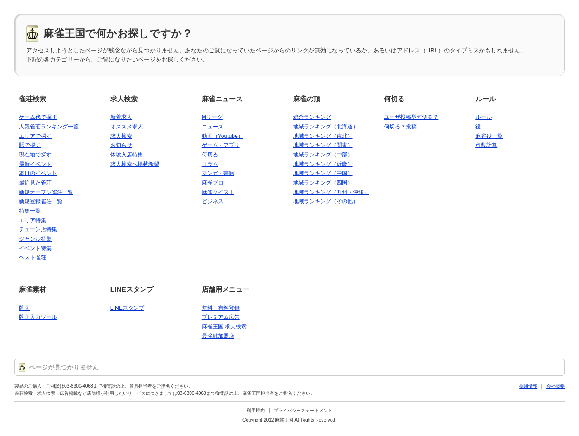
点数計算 (486, 145)
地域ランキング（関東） (323, 145)
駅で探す (30, 145)
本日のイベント (38, 173)
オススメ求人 (126, 126)
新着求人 (121, 117)
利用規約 (256, 410)
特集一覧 (30, 211)
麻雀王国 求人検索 (224, 326)
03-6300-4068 (78, 386)
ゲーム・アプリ (221, 145)
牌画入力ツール (38, 317)
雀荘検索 (32, 99)
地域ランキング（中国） (323, 173)
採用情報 (528, 386)
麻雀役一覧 (489, 136)
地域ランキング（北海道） (325, 126)
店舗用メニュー (225, 289)
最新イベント (35, 164)
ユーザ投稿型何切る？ (411, 117)
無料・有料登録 (221, 308)
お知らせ (121, 145)
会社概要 (555, 386)
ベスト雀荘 (32, 257)
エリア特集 (32, 220)
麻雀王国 (284, 419)
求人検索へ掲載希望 (134, 164)
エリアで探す (35, 136)
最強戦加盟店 (218, 336)
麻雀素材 (32, 289)
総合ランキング (312, 117)
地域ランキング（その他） (325, 201)
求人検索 (124, 99)
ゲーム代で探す (38, 117)
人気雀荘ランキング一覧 (49, 126)
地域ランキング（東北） (323, 136)
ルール (485, 99)
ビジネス (212, 201)
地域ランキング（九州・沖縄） (331, 192)
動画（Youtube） (222, 136)
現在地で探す (35, 155)
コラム (210, 164)
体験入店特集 (126, 155)
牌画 (24, 308)
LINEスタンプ (131, 289)
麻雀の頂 (306, 99)
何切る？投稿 (400, 126)
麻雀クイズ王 (218, 192)
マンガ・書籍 (218, 173)
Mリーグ (212, 117)
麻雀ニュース (222, 99)
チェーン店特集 (38, 229)
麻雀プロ (212, 183)
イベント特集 (35, 248)
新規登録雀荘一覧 (40, 201)
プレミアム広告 (221, 317)
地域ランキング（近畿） (323, 164)
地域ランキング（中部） (323, 155)
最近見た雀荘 (35, 183)
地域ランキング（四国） (323, 183)
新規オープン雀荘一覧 (46, 192)
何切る (210, 155)
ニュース (212, 126)
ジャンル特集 (35, 239)
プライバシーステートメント (303, 410)
